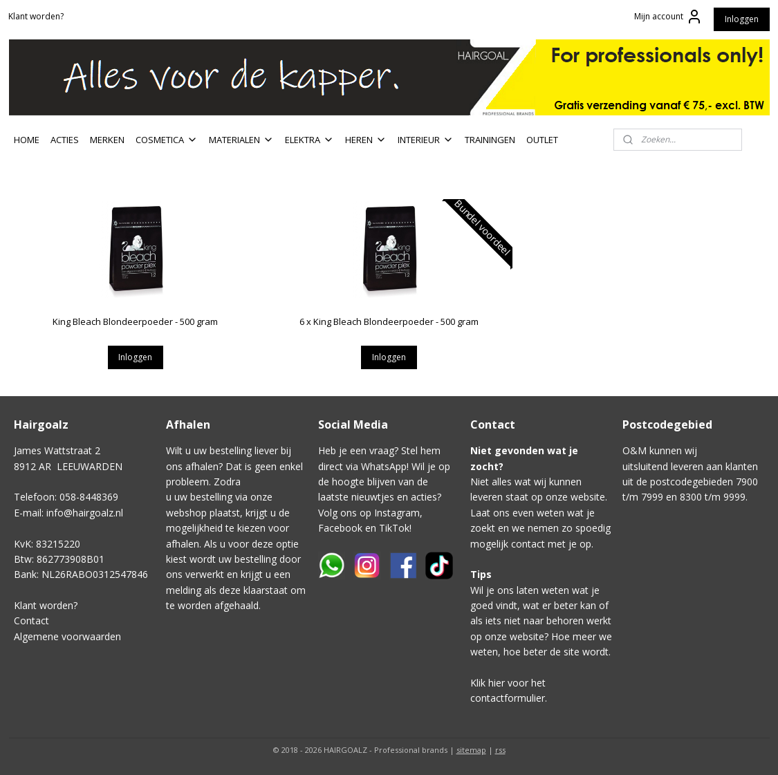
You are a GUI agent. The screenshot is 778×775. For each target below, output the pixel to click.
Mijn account (668, 16)
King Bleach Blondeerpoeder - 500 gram (135, 321)
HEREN (366, 139)
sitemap (471, 750)
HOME (26, 139)
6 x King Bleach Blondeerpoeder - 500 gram (389, 321)
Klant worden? (36, 16)
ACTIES (64, 139)
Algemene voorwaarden (67, 636)
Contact (31, 620)
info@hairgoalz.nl (84, 512)
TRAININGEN (490, 139)
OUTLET (542, 139)
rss (500, 750)
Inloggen (742, 19)
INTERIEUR (426, 139)
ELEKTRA (309, 139)
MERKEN (107, 139)
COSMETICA (167, 139)
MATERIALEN (241, 139)
